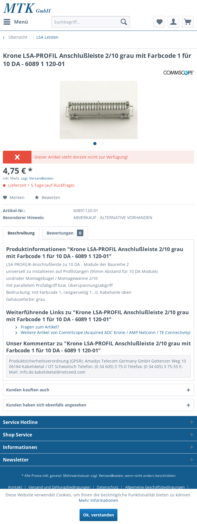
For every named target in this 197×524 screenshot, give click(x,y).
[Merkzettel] (159, 22)
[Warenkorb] (188, 22)
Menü (15, 21)
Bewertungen (65, 233)
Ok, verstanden (98, 515)
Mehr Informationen (98, 500)
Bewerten (47, 197)
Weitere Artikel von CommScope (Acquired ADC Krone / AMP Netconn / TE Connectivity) (102, 332)
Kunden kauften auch (27, 389)
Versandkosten (111, 475)
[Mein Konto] (173, 22)
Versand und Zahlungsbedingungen (59, 487)
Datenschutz (108, 487)
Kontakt (15, 487)
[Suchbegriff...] (90, 22)
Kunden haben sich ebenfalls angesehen (46, 405)
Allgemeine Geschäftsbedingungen (155, 487)
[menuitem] (15, 22)
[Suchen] (124, 22)
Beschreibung (21, 233)
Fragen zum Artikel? (37, 327)
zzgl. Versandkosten (37, 178)
